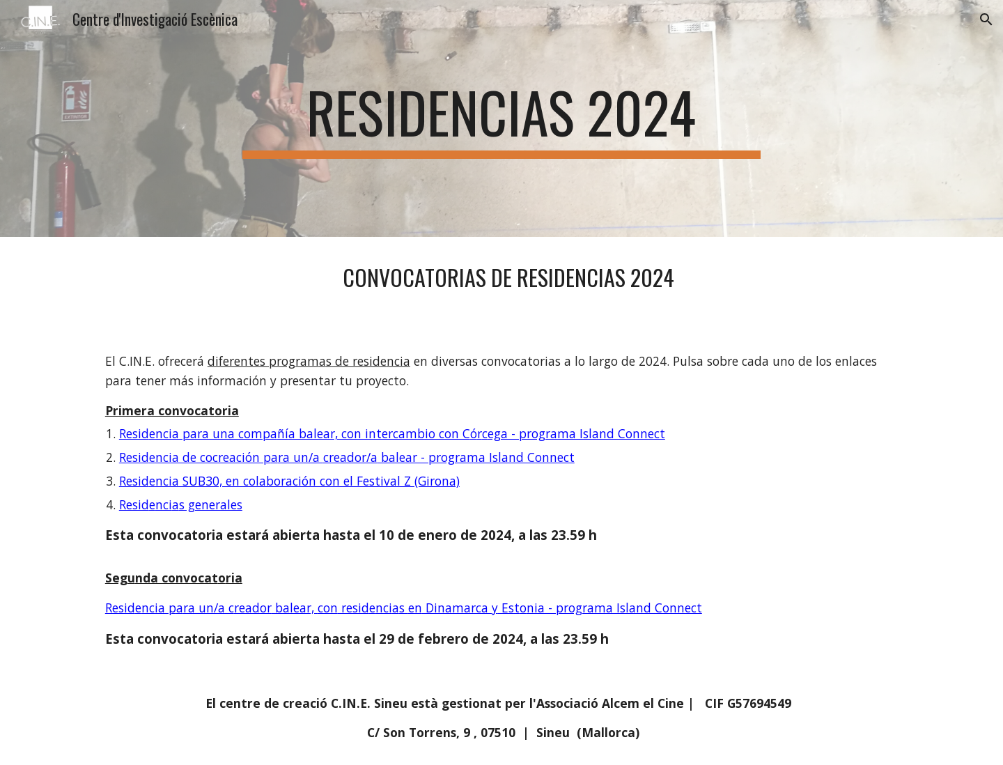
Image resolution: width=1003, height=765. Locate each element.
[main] (501, 118)
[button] (986, 19)
